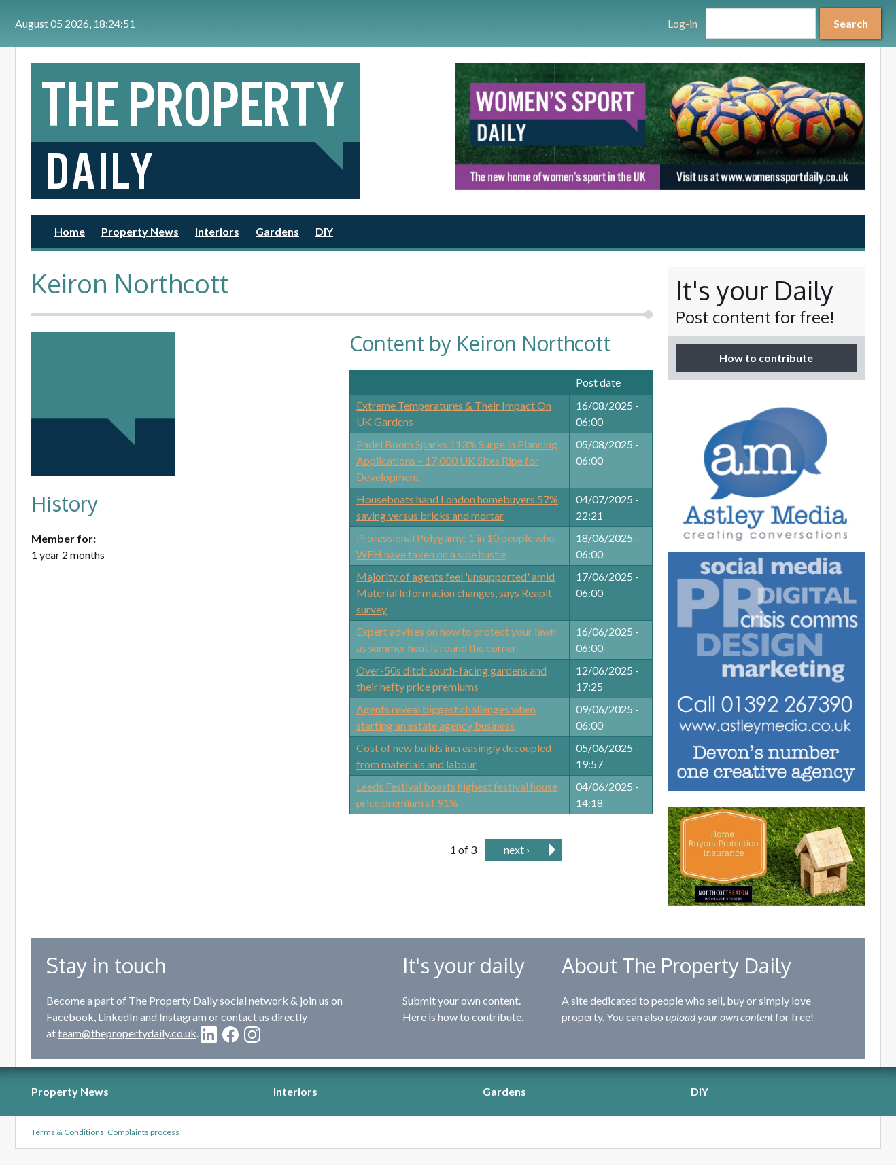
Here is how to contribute (461, 1016)
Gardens (277, 231)
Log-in (682, 23)
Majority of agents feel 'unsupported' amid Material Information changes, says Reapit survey (455, 592)
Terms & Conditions (67, 1132)
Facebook (70, 1016)
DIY (324, 231)
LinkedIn (118, 1016)
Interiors (217, 231)
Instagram (183, 1016)
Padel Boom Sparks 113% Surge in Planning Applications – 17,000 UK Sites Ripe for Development (456, 460)
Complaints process (143, 1132)
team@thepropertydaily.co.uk (127, 1032)
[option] (660, 126)
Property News (140, 231)
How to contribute (766, 357)
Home (69, 231)
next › (517, 849)
